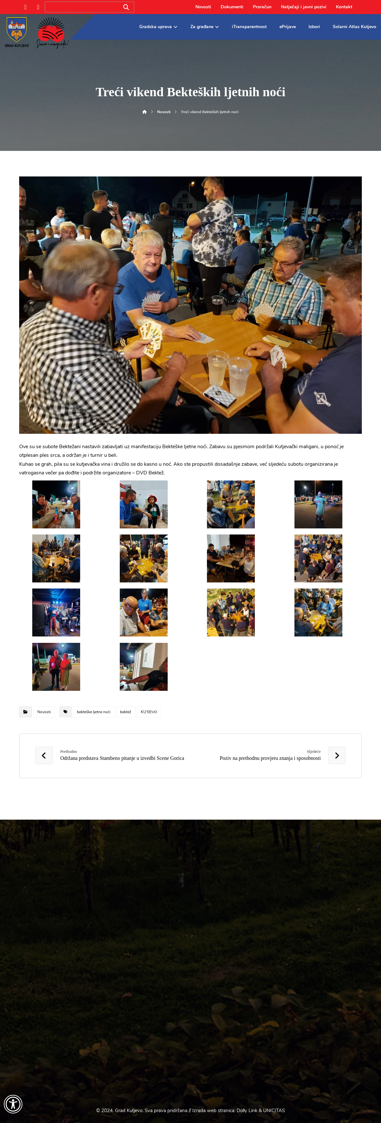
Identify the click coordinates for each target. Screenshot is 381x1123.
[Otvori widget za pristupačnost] (13, 1104)
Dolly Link (247, 1110)
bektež (125, 711)
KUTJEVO (149, 711)
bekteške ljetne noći (93, 711)
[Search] (126, 7)
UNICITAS (274, 1110)
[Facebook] (25, 7)
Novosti (44, 711)
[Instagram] (38, 7)
